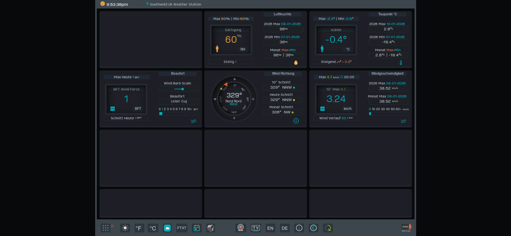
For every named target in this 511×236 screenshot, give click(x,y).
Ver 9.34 (406, 231)
